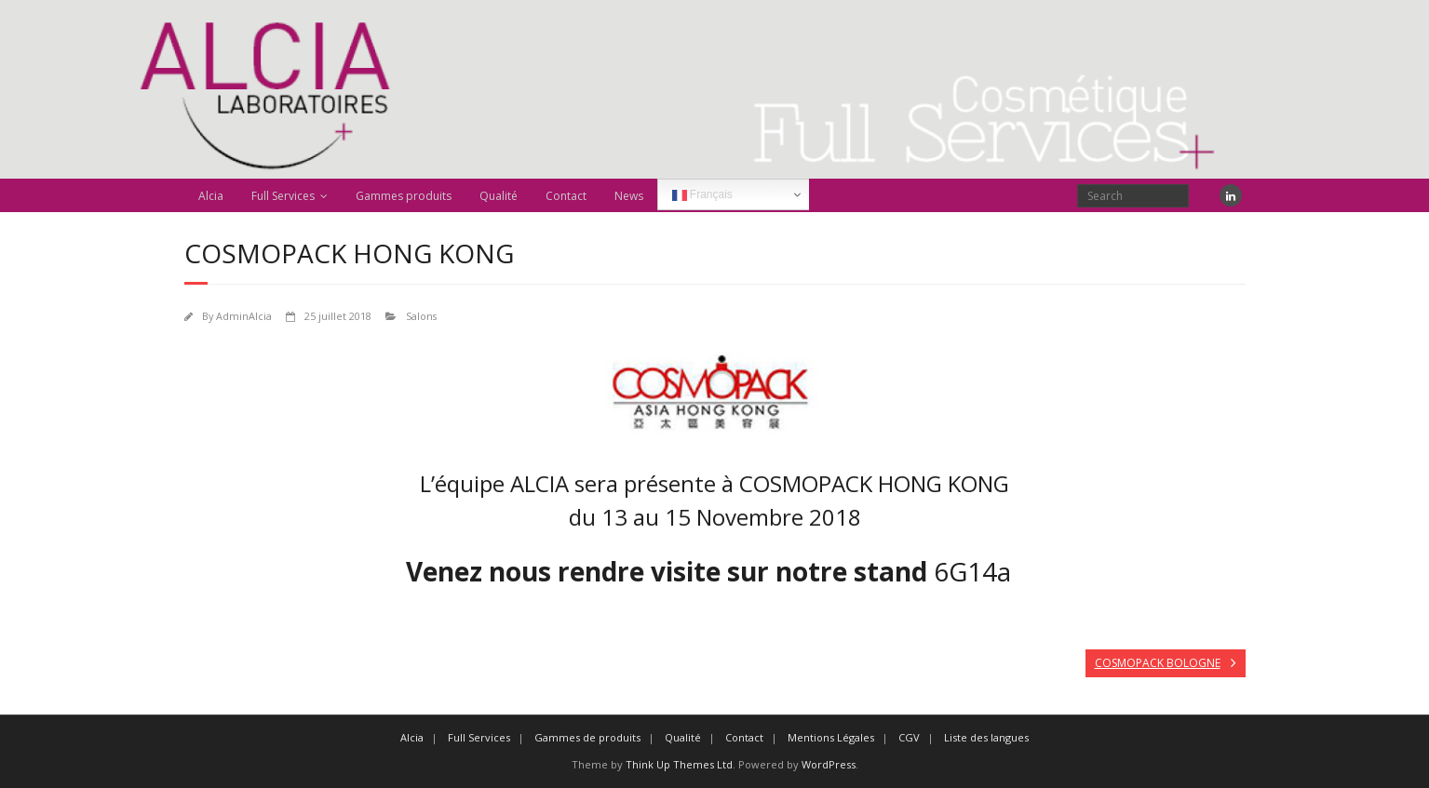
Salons (421, 316)
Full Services (283, 196)
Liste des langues (986, 737)
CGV (909, 737)
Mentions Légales (831, 737)
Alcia (210, 196)
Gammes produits (404, 196)
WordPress (829, 764)
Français (702, 195)
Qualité (498, 196)
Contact (566, 196)
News (628, 196)
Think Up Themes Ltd (679, 764)
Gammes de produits (587, 737)
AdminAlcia (244, 316)
